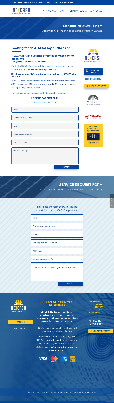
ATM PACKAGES (50, 11)
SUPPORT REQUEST (96, 86)
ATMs (62, 11)
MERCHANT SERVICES (79, 11)
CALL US (20, 322)
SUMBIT (70, 283)
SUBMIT (66, 167)
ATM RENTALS (97, 11)
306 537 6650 (95, 71)
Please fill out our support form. (45, 102)
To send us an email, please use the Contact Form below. (38, 93)
